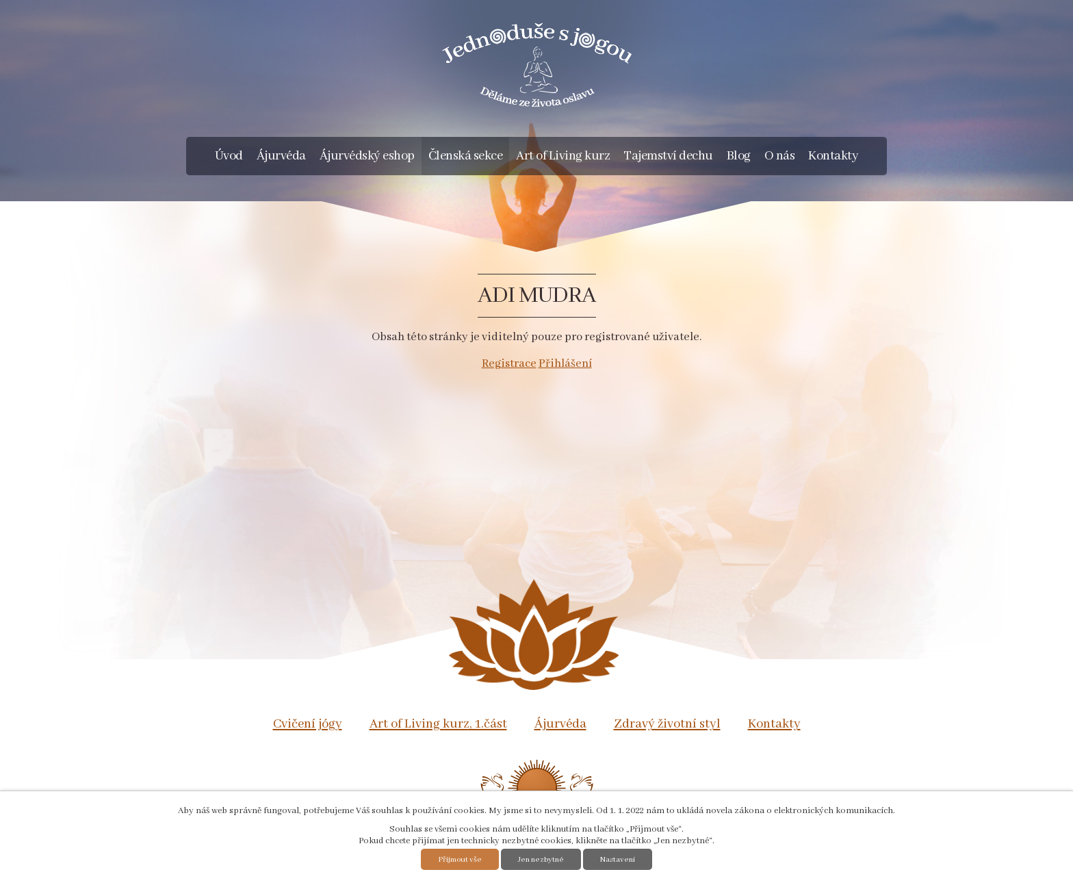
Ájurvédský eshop (367, 156)
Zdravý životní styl (667, 724)
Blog (739, 156)
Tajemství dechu (668, 156)
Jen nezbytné (541, 859)
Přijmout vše (460, 859)
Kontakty (833, 156)
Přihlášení (565, 364)
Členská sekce (465, 156)
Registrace (509, 364)
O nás (779, 156)
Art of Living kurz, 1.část (438, 724)
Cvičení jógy (307, 724)
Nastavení (617, 859)
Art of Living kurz (563, 156)
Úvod (229, 156)
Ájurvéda (281, 156)
